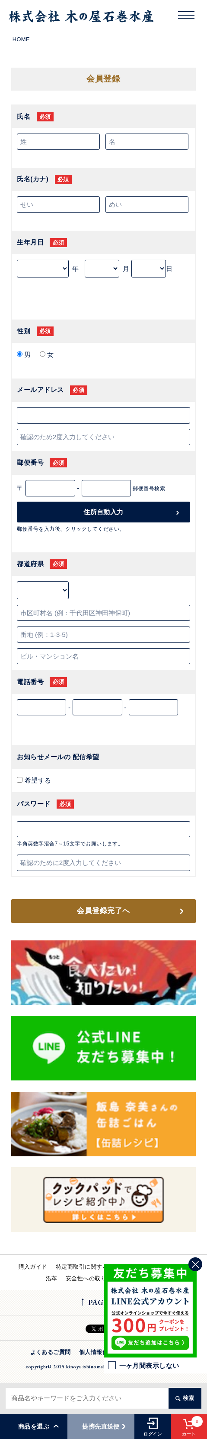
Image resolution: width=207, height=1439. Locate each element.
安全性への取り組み (92, 1278)
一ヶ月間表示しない (143, 1365)
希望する (36, 780)
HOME (21, 39)
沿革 (51, 1278)
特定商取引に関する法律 (88, 1266)
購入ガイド (33, 1266)
